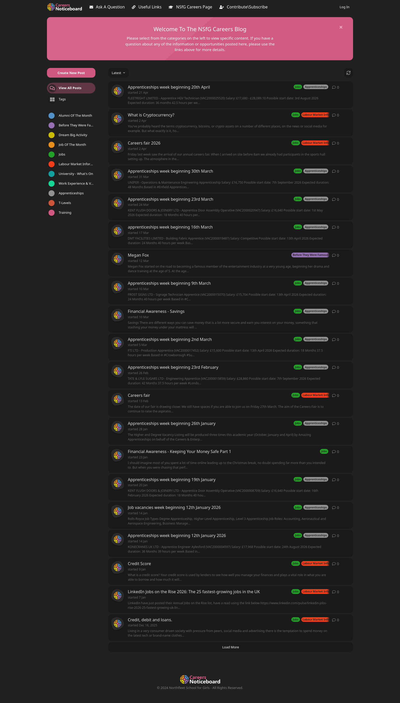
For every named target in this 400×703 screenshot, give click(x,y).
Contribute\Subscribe (243, 7)
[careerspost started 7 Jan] (117, 595)
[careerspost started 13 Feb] (117, 399)
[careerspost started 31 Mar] (117, 175)
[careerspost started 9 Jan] (117, 567)
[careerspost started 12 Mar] (117, 259)
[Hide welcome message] (340, 27)
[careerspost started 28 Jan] (117, 427)
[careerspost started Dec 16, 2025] (117, 623)
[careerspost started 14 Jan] (117, 511)
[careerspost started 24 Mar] (117, 203)
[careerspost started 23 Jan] (117, 455)
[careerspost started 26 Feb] (117, 371)
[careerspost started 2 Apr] (117, 118)
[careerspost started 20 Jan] (117, 483)
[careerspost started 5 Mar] (117, 343)
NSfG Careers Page (190, 7)
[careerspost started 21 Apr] (117, 91)
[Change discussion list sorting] (118, 73)
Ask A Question (107, 7)
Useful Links (146, 7)
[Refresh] (348, 73)
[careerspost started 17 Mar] (117, 230)
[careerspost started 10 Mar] (117, 287)
